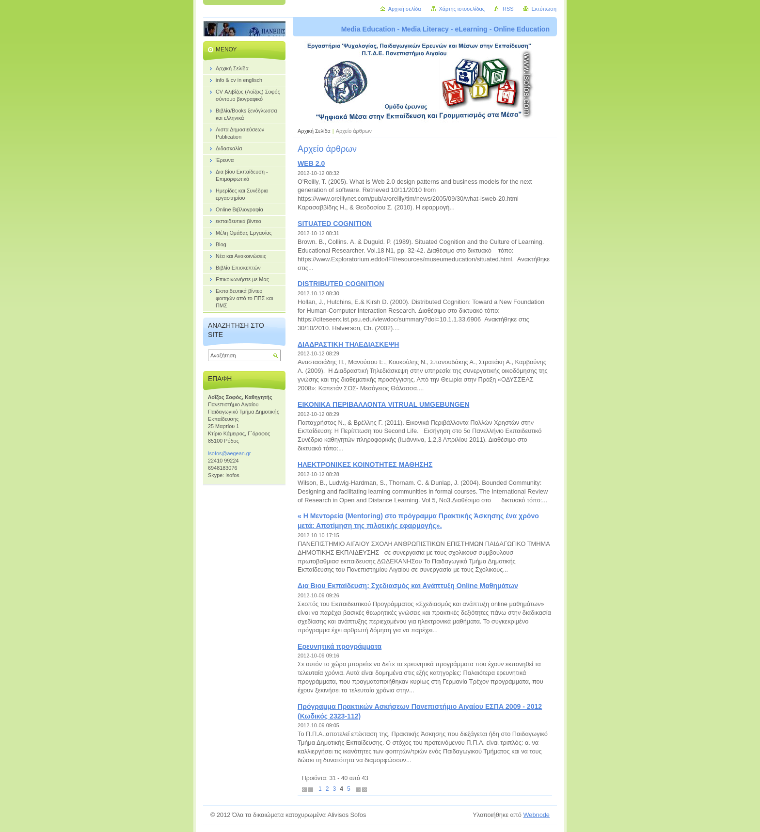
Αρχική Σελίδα (314, 131)
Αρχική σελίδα (404, 9)
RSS (508, 9)
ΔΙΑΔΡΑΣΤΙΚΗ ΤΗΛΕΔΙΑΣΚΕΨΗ (348, 344)
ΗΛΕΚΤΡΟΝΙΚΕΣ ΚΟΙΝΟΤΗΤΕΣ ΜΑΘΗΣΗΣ (365, 464)
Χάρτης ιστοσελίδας (462, 9)
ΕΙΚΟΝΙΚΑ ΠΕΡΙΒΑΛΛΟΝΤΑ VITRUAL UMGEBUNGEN (383, 404)
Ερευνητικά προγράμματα (339, 646)
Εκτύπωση (543, 9)
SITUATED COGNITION (335, 223)
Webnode (536, 814)
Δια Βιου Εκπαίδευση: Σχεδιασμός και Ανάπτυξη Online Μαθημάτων (408, 586)
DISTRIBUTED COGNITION (341, 284)
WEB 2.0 (311, 163)
